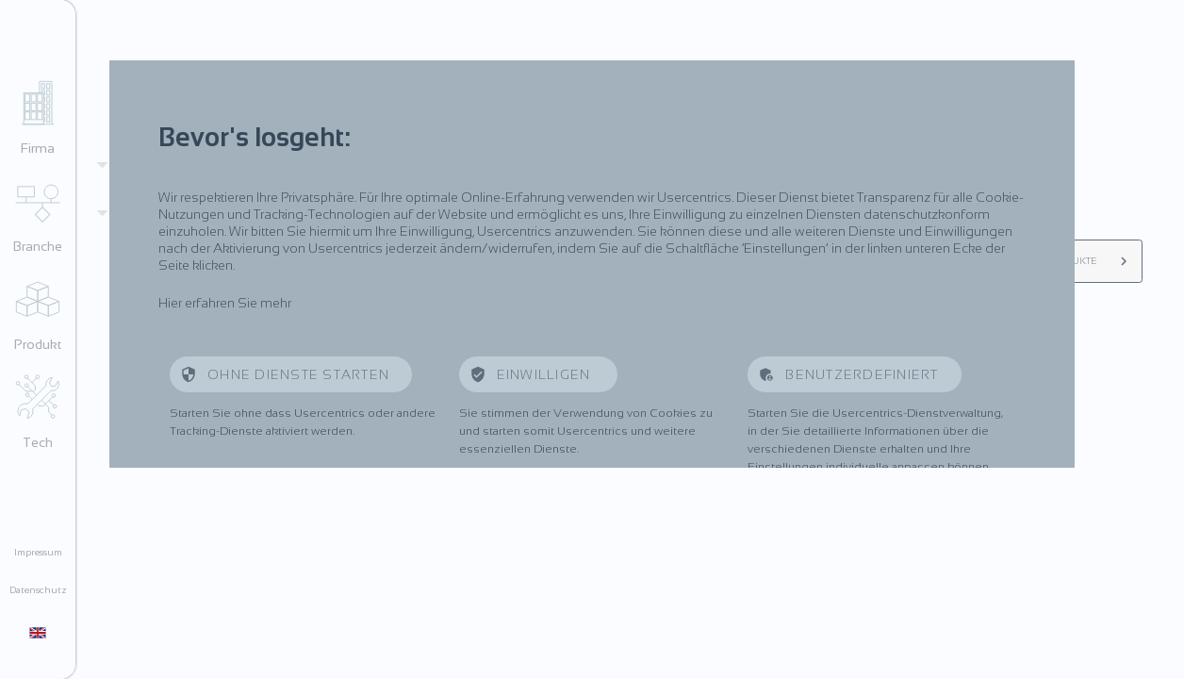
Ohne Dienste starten (298, 374)
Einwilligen (546, 374)
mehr (275, 302)
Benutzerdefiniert (861, 374)
